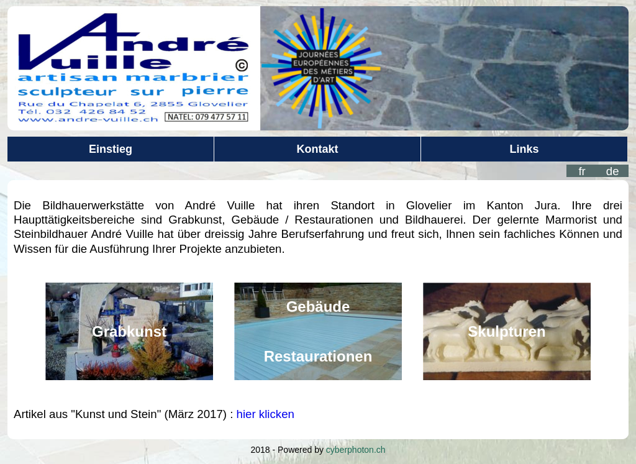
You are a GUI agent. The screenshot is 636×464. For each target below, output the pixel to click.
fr (581, 171)
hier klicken (265, 414)
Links (523, 149)
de (612, 171)
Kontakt (317, 149)
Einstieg (110, 149)
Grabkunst (129, 331)
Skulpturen (506, 331)
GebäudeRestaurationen (318, 331)
